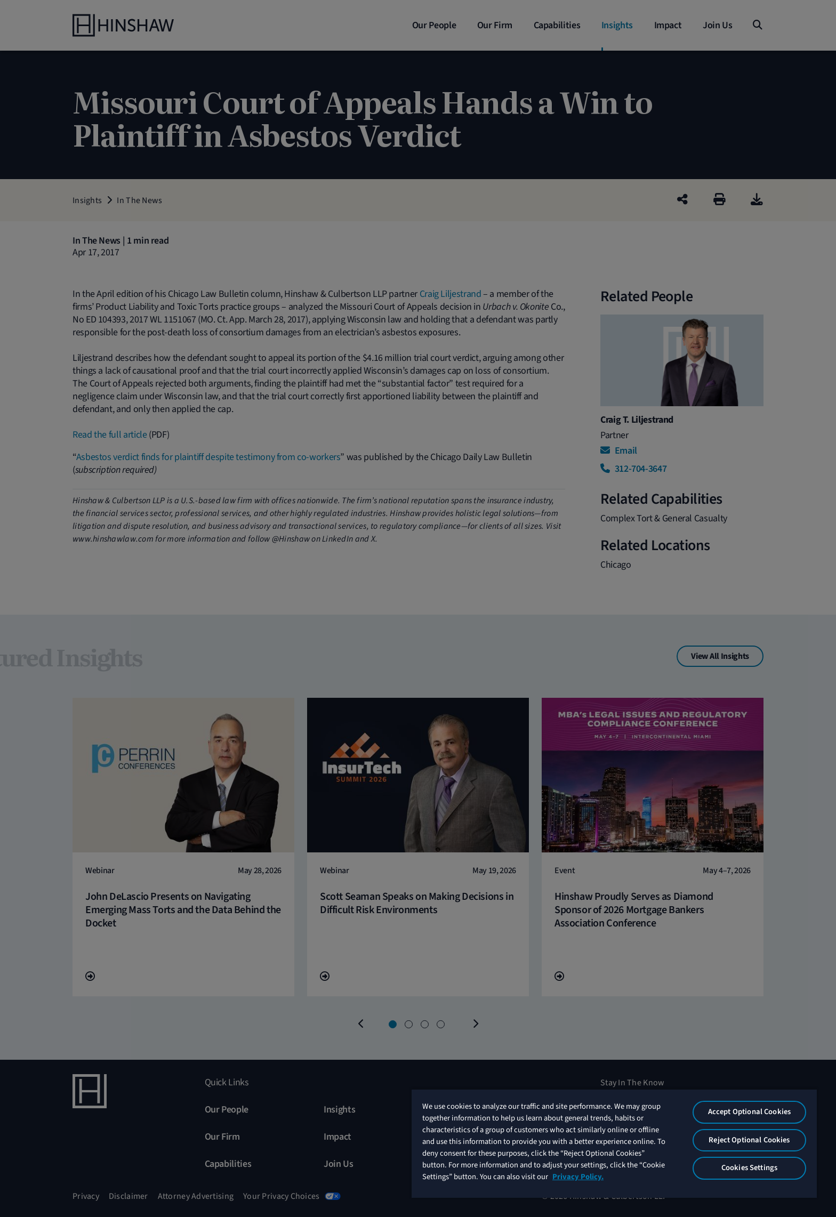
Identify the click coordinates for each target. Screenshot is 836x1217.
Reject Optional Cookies (749, 1140)
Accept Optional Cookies (749, 1111)
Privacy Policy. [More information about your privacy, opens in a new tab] (578, 1176)
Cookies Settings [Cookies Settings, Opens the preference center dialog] (749, 1167)
